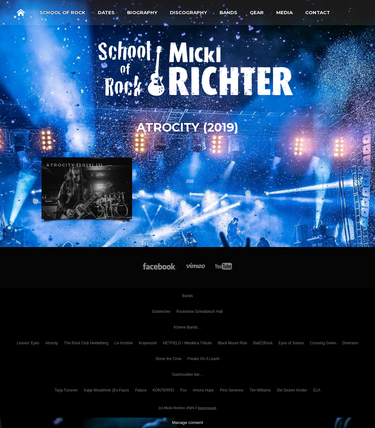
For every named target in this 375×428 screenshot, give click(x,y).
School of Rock (62, 12)
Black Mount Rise (232, 343)
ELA (317, 390)
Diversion (350, 343)
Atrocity (51, 343)
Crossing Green (323, 343)
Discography (188, 12)
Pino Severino (231, 390)
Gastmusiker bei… (187, 374)
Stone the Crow (168, 359)
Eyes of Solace (291, 343)
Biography (142, 12)
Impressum (207, 408)
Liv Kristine (124, 343)
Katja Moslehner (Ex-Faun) (106, 390)
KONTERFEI (163, 390)
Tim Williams (260, 390)
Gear (257, 12)
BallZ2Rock (262, 343)
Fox (183, 390)
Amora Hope (203, 390)
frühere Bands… (187, 327)
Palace (141, 390)
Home (20, 12)
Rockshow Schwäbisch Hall (199, 311)
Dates (106, 12)
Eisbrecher (161, 311)
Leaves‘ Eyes (28, 343)
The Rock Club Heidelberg (86, 343)
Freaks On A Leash (204, 359)
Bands (228, 12)
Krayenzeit (148, 343)
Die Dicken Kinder (292, 390)
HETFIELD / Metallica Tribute (187, 343)
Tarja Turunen (66, 390)
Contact (317, 12)
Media (284, 12)
